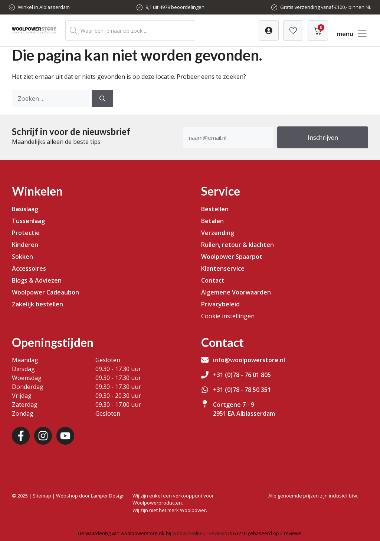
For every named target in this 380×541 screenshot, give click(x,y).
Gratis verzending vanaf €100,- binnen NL (325, 7)
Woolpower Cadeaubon (45, 292)
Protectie (26, 233)
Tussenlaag (28, 221)
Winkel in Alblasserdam (44, 7)
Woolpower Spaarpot (231, 256)
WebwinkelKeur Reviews (199, 533)
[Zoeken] (102, 98)
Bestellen (215, 209)
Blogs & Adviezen (37, 280)
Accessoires (29, 268)
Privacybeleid (220, 304)
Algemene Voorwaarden (236, 292)
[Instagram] (43, 436)
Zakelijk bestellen (37, 304)
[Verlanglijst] (269, 30)
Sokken (22, 256)
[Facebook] (21, 436)
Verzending (217, 233)
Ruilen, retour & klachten (237, 245)
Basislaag (25, 209)
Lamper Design (108, 495)
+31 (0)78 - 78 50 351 (242, 390)
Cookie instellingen (228, 316)
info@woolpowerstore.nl (249, 360)
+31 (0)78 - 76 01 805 (242, 375)
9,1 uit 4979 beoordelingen (174, 7)
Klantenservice (223, 268)
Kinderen (25, 245)
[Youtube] (65, 436)
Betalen (212, 221)
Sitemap (42, 495)
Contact (213, 280)
